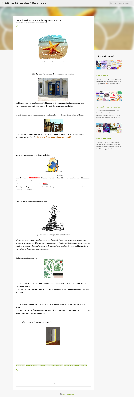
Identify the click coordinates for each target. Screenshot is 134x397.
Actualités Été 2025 (102, 75)
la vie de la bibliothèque (54, 365)
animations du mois (32, 365)
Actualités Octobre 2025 (103, 138)
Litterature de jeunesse (71, 365)
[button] (17, 26)
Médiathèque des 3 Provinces (25, 3)
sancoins (84, 365)
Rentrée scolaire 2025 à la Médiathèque (108, 107)
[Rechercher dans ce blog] (123, 3)
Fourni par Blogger (67, 394)
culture (42, 365)
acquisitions (20, 365)
